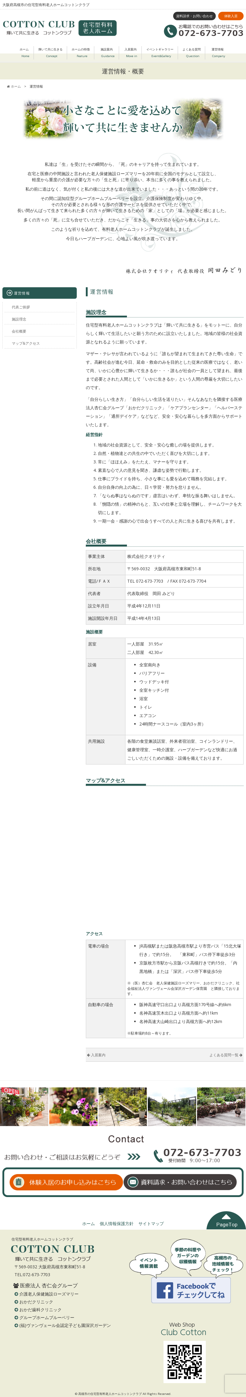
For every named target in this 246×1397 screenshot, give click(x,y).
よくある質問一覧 (225, 1054)
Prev (8, 1107)
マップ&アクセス (26, 343)
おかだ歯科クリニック (40, 1309)
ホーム (24, 53)
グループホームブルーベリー (46, 1317)
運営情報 (218, 53)
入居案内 (131, 53)
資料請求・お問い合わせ (194, 16)
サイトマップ (151, 1223)
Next (238, 1107)
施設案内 (108, 53)
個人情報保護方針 (117, 1223)
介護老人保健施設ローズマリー (49, 1294)
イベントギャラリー (159, 53)
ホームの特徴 (81, 53)
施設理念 (19, 319)
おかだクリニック (36, 1302)
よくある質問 (192, 53)
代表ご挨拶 (21, 306)
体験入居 (231, 16)
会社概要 (19, 331)
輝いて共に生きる (50, 53)
